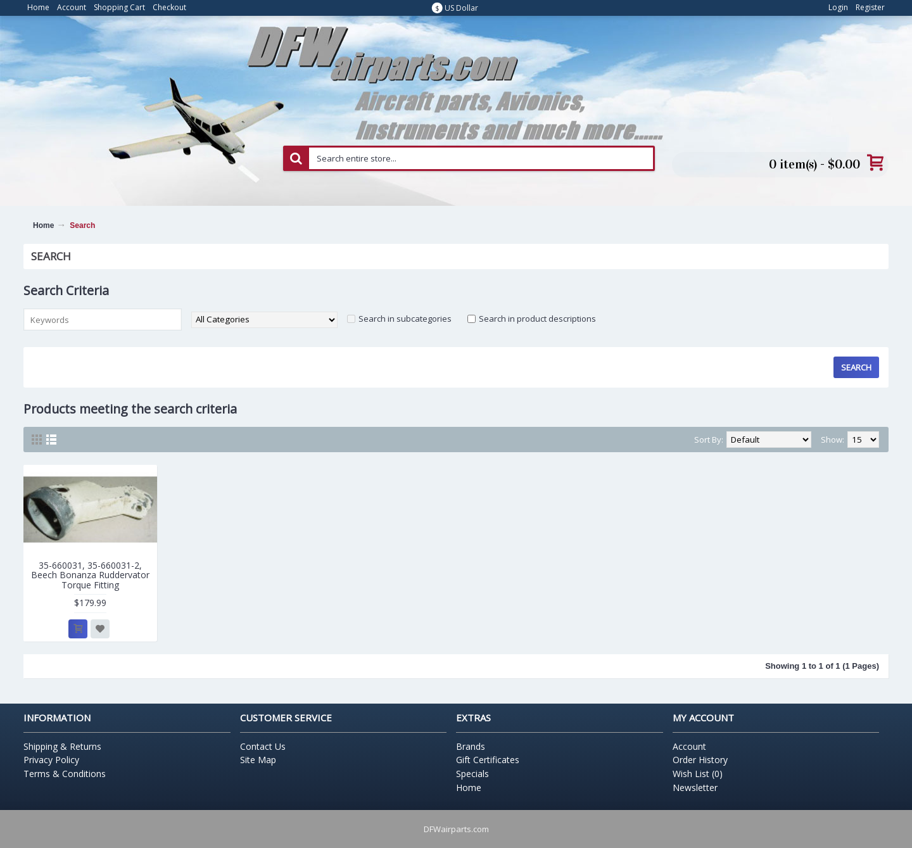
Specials (472, 774)
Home (43, 225)
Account (689, 746)
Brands (470, 746)
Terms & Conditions (64, 774)
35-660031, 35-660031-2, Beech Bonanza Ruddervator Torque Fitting (90, 575)
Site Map (258, 760)
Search (82, 225)
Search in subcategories (405, 318)
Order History (700, 760)
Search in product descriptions (537, 318)
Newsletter (695, 788)
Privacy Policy (51, 760)
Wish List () (698, 774)
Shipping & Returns (62, 746)
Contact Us (263, 746)
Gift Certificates (487, 760)
